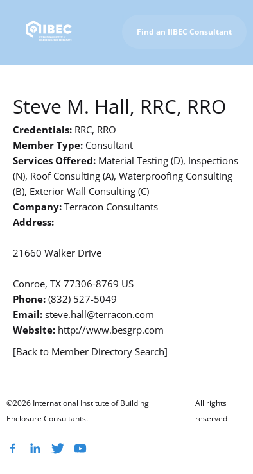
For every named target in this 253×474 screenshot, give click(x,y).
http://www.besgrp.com (111, 329)
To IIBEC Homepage (204, 80)
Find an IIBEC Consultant (184, 31)
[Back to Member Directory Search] (90, 351)
